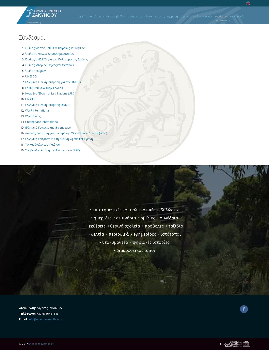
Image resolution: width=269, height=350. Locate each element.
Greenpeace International (41, 122)
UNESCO (31, 76)
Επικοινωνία (237, 16)
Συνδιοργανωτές (202, 16)
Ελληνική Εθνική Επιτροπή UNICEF (48, 105)
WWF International (37, 110)
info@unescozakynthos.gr (45, 319)
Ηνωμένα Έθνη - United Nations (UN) (49, 93)
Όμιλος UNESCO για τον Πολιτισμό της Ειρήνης (56, 59)
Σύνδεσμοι (221, 16)
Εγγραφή (172, 16)
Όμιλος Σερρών (35, 71)
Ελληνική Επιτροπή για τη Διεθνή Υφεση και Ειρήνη (59, 139)
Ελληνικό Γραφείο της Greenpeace (48, 127)
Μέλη (130, 16)
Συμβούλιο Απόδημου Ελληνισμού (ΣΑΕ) (52, 150)
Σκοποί (92, 16)
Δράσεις (160, 16)
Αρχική (81, 16)
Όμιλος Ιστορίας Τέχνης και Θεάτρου (49, 65)
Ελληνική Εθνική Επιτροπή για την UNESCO (53, 82)
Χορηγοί (185, 16)
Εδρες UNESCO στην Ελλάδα (44, 88)
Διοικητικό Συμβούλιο (111, 16)
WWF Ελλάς (33, 116)
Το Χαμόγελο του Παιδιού (42, 144)
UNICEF (30, 99)
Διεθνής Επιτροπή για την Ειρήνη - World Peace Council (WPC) (66, 133)
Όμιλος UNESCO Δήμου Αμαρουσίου (49, 54)
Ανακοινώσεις (144, 16)
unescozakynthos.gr (40, 344)
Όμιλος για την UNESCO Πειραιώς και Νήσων (55, 48)
